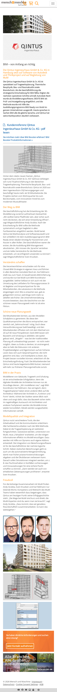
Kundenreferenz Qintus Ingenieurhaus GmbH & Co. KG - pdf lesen (24, 128)
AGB (41, 684)
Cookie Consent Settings (27, 684)
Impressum (37, 681)
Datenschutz (8, 684)
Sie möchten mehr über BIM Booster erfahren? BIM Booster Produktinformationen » (26, 138)
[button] (33, 689)
